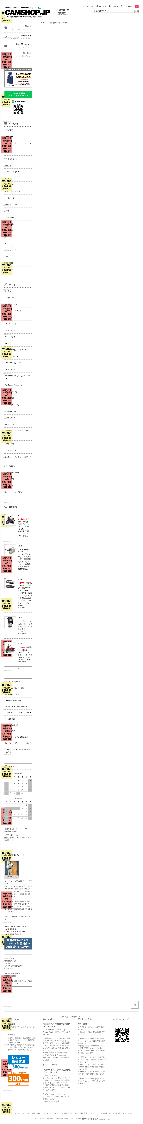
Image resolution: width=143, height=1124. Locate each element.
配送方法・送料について (89, 1113)
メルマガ (64, 1017)
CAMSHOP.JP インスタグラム (14, 931)
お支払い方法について (70, 1113)
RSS (124, 1113)
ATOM (129, 1113)
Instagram (74, 1017)
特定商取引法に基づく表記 (111, 1113)
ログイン (102, 6)
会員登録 (115, 6)
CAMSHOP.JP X (10, 929)
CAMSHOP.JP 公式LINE (12, 934)
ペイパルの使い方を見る (52, 1101)
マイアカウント (87, 6)
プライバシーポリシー (51, 1113)
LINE (80, 1017)
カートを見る (131, 6)
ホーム (13, 1113)
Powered (93, 1118)
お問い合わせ (36, 1113)
